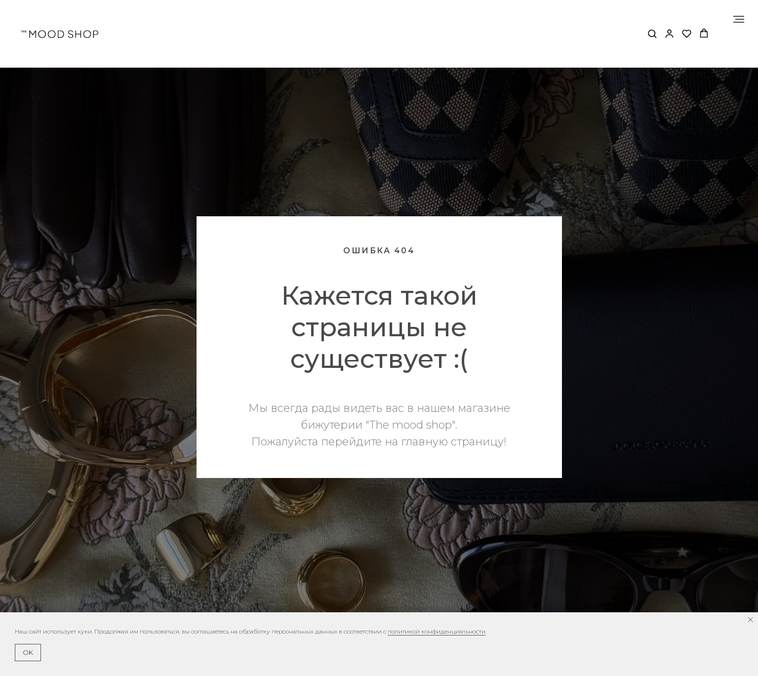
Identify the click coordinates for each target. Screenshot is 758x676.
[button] (652, 33)
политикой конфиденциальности (436, 631)
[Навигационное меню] (738, 19)
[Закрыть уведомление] (751, 620)
